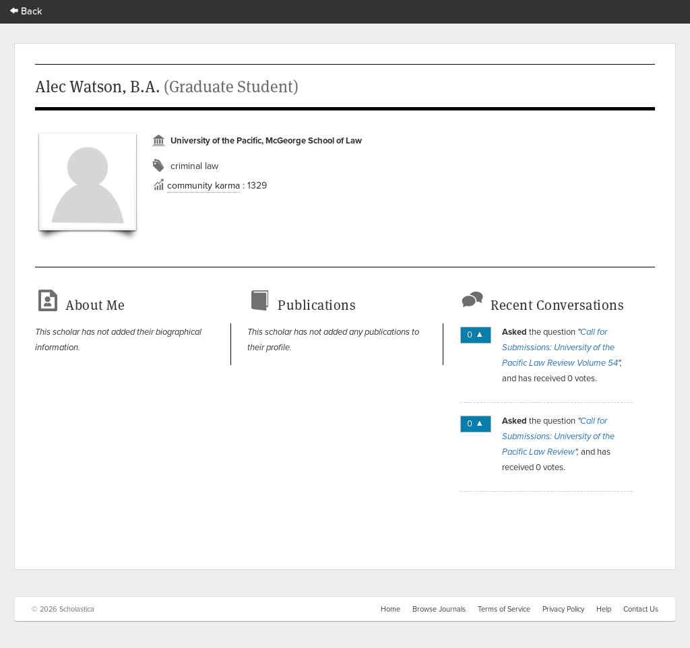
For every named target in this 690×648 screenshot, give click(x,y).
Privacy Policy (563, 609)
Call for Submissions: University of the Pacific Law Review (558, 436)
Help (603, 609)
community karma (203, 185)
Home (390, 609)
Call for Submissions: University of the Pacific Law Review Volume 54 (560, 347)
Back (26, 10)
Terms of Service (504, 609)
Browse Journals (439, 609)
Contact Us (640, 609)
